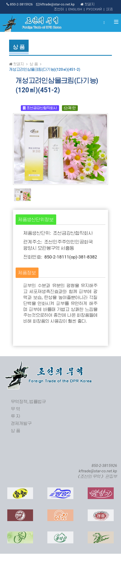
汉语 (109, 9)
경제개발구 (21, 423)
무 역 (15, 408)
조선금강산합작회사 (40, 108)
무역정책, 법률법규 (28, 401)
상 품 (34, 64)
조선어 (59, 9)
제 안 (70, 108)
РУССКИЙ (94, 9)
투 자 (15, 416)
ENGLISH (75, 9)
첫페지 (87, 4)
